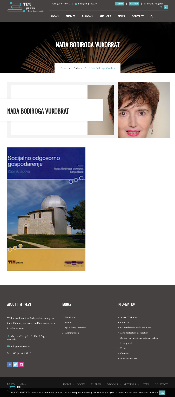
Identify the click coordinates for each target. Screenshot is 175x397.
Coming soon (72, 332)
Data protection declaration (134, 332)
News (121, 16)
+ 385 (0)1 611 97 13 (21, 353)
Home (63, 68)
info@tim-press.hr (86, 3)
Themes (70, 16)
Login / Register (153, 3)
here (155, 392)
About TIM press (129, 317)
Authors (105, 16)
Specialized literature (75, 327)
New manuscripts (129, 358)
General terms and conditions (135, 327)
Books (54, 16)
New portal (126, 343)
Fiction (68, 322)
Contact (138, 16)
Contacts (124, 322)
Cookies (124, 353)
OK (162, 393)
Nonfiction (70, 317)
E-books (87, 16)
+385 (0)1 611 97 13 (60, 3)
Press (123, 348)
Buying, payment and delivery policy (139, 338)
